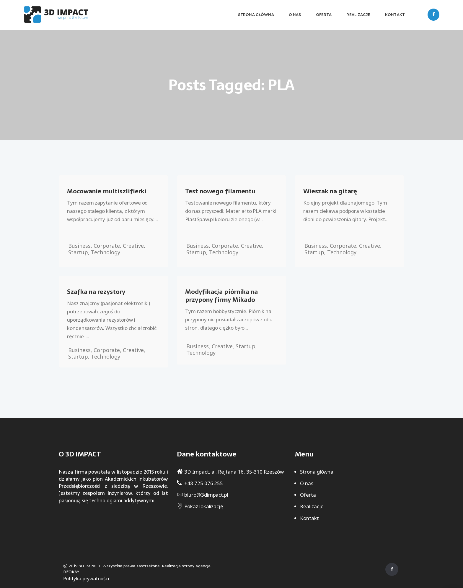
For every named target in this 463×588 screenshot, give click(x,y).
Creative (133, 245)
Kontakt (309, 518)
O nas (306, 483)
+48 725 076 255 (203, 483)
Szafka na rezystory (96, 291)
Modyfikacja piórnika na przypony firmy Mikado (221, 295)
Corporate (107, 245)
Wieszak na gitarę (330, 191)
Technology (105, 252)
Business (79, 245)
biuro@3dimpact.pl (206, 494)
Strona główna (316, 471)
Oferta (308, 494)
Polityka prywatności (86, 578)
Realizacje (312, 506)
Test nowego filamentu (220, 191)
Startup (78, 252)
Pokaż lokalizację (203, 506)
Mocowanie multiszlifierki (106, 191)
